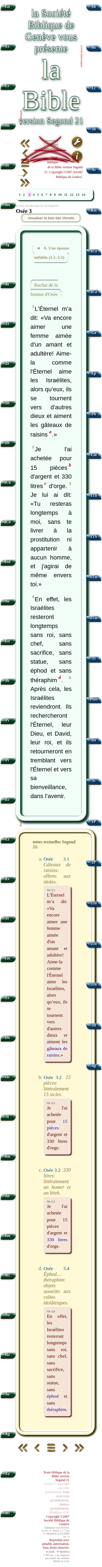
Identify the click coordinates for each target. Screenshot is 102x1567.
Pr (7, 760)
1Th (94, 496)
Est (7, 641)
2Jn (94, 944)
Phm (93, 699)
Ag (7, 1434)
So (7, 1394)
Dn (7, 1038)
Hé (94, 740)
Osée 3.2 (52, 1077)
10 (60, 195)
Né (7, 601)
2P (94, 862)
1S (7, 324)
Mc (94, 48)
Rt (7, 284)
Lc (94, 88)
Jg (8, 245)
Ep (94, 373)
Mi (7, 1275)
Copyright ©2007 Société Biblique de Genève (56, 1520)
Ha (7, 1355)
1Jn (94, 903)
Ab (7, 1196)
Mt (93, 7)
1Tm (93, 577)
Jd (94, 1025)
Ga (93, 333)
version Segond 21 (50, 120)
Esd (7, 562)
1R (7, 403)
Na (7, 1315)
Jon (7, 1236)
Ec (7, 800)
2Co (94, 292)
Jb (7, 681)
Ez (7, 998)
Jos (7, 205)
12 (71, 195)
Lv (7, 86)
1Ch (7, 482)
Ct (7, 839)
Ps (8, 720)
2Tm (93, 618)
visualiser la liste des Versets (51, 218)
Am (7, 1156)
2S (7, 364)
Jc (94, 781)
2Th (94, 536)
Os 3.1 (51, 890)
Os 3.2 (51, 1103)
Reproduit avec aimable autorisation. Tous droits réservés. (55, 1545)
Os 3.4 (51, 1311)
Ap (93, 1066)
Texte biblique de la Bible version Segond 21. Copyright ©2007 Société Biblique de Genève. (63, 167)
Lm (7, 958)
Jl (7, 1117)
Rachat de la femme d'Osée (44, 289)
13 (77, 195)
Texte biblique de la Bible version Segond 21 (56, 1476)
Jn (94, 129)
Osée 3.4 (56, 1268)
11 (65, 195)
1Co (94, 251)
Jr (7, 918)
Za (7, 1474)
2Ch (7, 522)
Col (94, 455)
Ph (94, 414)
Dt (7, 165)
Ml (7, 1513)
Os (7, 1077)
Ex (7, 46)
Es (7, 879)
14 (83, 195)
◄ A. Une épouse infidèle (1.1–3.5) (51, 253)
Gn (7, 7)
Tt (94, 659)
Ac (94, 170)
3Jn (94, 984)
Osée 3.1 (56, 859)
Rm (94, 210)
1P (94, 822)
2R (7, 443)
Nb (7, 126)
